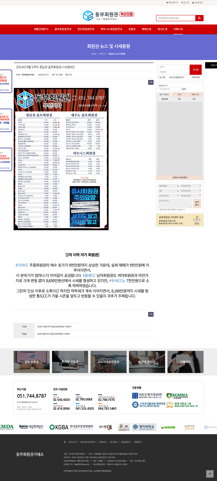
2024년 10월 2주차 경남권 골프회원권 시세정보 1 (54, 327)
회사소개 (162, 29)
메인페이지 (172, 2)
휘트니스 (195, 94)
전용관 (131, 29)
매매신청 (146, 29)
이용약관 (102, 442)
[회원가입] (195, 77)
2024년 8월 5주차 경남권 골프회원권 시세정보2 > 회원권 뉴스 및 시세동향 (108, 15)
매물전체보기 (41, 29)
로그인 (185, 2)
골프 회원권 (164, 94)
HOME (93, 54)
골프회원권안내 (63, 29)
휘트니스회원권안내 (111, 29)
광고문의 (113, 442)
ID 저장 (162, 77)
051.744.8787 (31, 396)
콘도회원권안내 (86, 29)
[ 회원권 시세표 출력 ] (179, 178)
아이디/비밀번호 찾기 (176, 77)
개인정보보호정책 (87, 442)
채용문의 (138, 442)
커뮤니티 (178, 29)
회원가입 (197, 2)
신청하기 (197, 203)
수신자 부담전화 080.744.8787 (27, 402)
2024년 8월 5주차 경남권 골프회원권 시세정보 (53, 334)
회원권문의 (125, 442)
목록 (150, 82)
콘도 (179, 94)
